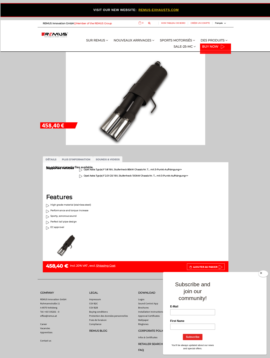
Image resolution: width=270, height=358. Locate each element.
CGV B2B (93, 307)
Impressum (95, 299)
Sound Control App (148, 303)
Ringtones (143, 324)
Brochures (143, 307)
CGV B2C (93, 303)
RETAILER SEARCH (150, 344)
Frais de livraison (98, 320)
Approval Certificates (149, 315)
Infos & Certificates (147, 337)
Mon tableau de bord (173, 23)
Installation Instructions (150, 311)
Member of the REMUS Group (94, 23)
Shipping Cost (105, 265)
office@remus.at (48, 315)
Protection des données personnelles (108, 315)
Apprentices (46, 332)
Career (43, 324)
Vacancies (45, 328)
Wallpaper (143, 320)
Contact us (45, 340)
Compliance (95, 324)
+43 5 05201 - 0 (51, 311)
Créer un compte (200, 23)
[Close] (263, 274)
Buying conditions (98, 311)
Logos (141, 299)
